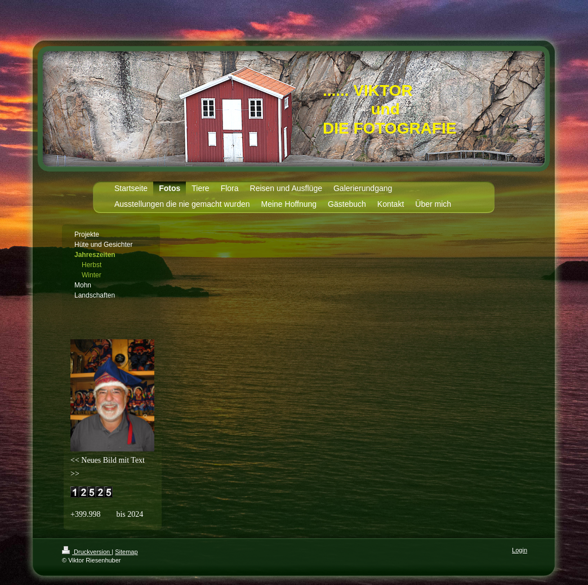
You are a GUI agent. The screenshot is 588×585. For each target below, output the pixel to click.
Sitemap (126, 551)
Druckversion (87, 551)
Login (519, 550)
